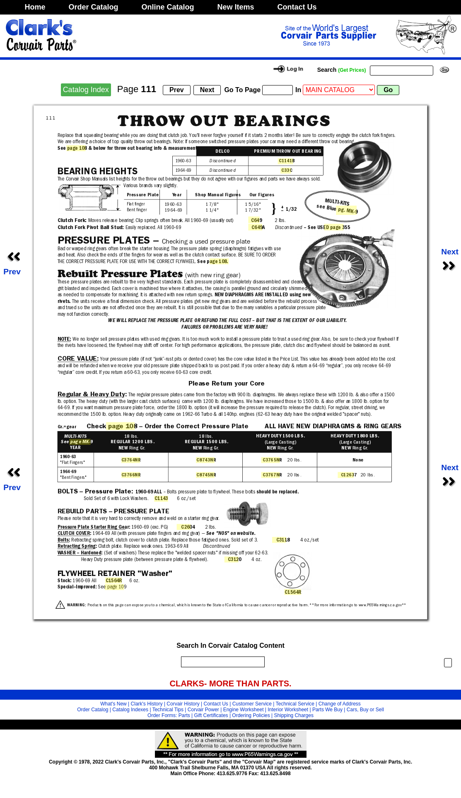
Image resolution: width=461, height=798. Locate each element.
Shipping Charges (294, 715)
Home (35, 7)
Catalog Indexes (130, 710)
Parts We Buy (327, 710)
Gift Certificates (211, 715)
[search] (221, 662)
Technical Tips (167, 710)
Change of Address (340, 704)
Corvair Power (203, 710)
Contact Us (297, 7)
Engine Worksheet (243, 710)
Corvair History (183, 704)
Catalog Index (86, 89)
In (298, 89)
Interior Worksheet (288, 710)
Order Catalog (93, 7)
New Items (235, 7)
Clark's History (147, 704)
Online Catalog (168, 7)
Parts (184, 715)
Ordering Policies (251, 715)
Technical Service (295, 704)
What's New (113, 704)
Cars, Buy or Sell (365, 710)
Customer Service (252, 704)
